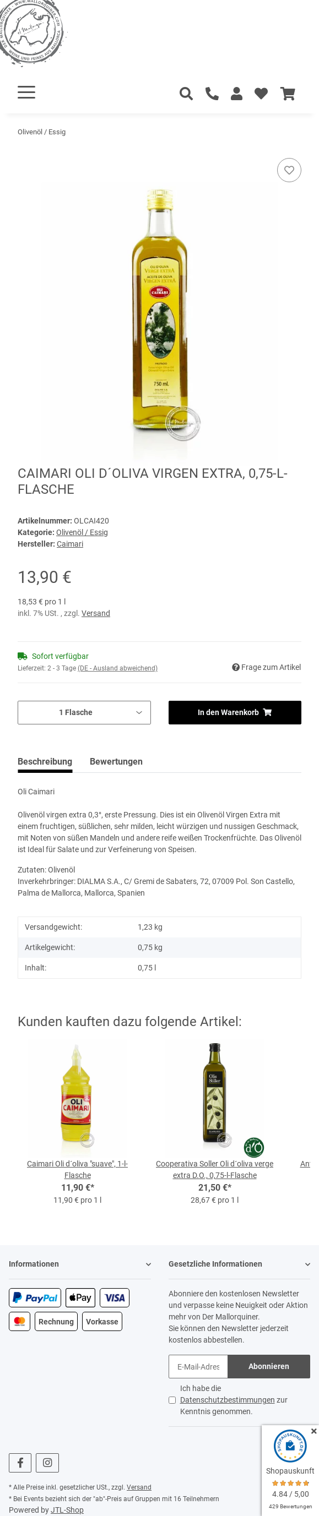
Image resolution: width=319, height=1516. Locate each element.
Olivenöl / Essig (82, 532)
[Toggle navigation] (26, 92)
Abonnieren (268, 1366)
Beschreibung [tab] (45, 761)
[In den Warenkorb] (26, 152)
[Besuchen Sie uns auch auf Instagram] (47, 1463)
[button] (236, 94)
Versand (96, 613)
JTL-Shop (67, 1510)
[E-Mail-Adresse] (199, 1366)
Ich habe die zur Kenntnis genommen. (234, 1400)
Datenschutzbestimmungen (227, 1399)
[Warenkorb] (287, 94)
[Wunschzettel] (261, 94)
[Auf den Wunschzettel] (289, 170)
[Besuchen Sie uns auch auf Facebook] (20, 1463)
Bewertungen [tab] (116, 761)
